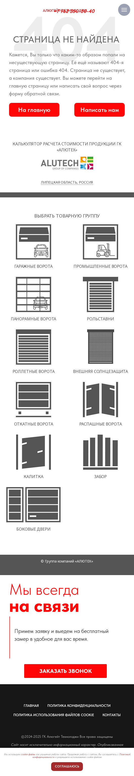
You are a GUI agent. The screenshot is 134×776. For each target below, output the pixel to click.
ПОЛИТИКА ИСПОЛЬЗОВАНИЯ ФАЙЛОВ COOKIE (53, 715)
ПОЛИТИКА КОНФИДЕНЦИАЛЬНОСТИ (79, 706)
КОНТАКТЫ (112, 715)
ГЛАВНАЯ (31, 706)
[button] (99, 110)
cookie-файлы (28, 754)
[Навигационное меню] (124, 10)
